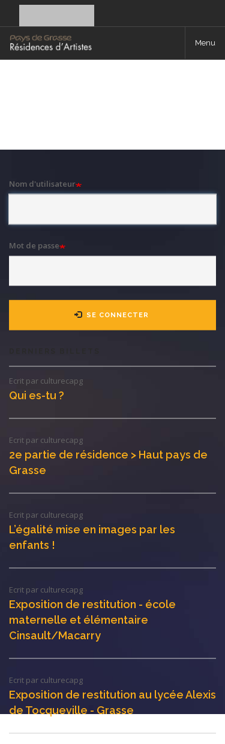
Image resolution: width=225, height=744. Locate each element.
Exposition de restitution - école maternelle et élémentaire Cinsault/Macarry (92, 620)
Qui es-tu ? (36, 395)
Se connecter (43, 22)
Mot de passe (34, 245)
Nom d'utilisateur (42, 183)
